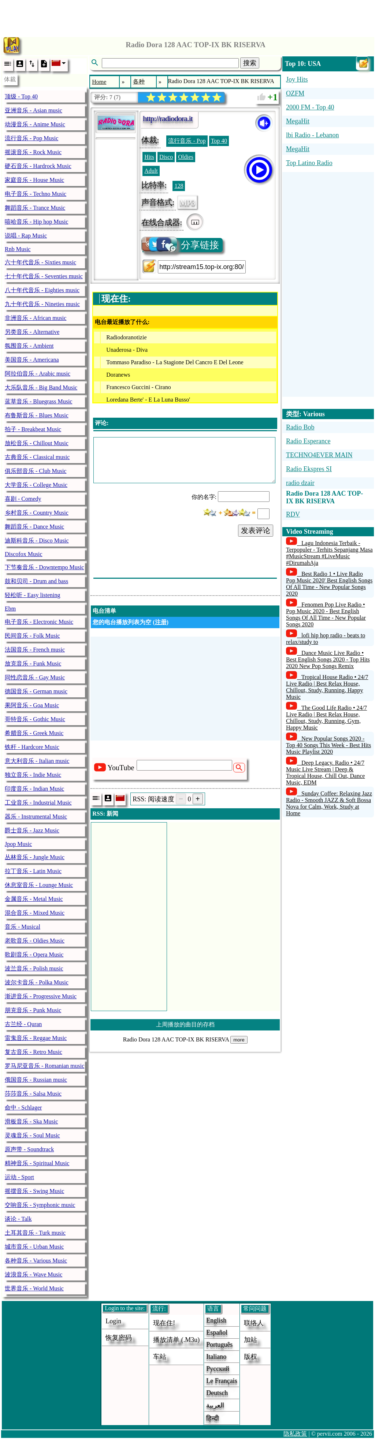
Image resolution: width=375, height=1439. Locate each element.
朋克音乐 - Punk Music (33, 1010)
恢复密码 (118, 1337)
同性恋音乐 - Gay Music (35, 677)
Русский (217, 1368)
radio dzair (300, 482)
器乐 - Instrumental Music (36, 816)
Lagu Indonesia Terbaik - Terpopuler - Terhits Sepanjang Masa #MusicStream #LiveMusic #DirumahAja (329, 553)
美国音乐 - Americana (32, 360)
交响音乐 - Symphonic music (40, 1205)
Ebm (10, 608)
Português (219, 1344)
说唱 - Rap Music (26, 235)
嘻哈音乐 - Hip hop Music (36, 222)
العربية (215, 1405)
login (113, 1321)
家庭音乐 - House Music (34, 180)
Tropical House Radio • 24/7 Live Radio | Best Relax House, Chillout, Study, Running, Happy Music (327, 687)
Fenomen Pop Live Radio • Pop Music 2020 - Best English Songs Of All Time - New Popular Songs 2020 (326, 614)
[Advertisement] (187, 16)
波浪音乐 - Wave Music (33, 1274)
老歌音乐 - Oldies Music (34, 940)
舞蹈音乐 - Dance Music (34, 526)
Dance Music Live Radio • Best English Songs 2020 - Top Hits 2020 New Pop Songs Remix (328, 659)
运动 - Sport (19, 1177)
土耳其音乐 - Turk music (35, 1233)
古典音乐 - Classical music (37, 457)
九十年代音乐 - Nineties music (42, 304)
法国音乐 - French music (35, 649)
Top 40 (219, 141)
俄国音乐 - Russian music (36, 1080)
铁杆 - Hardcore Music (32, 747)
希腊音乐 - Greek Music (34, 733)
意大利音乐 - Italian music (37, 761)
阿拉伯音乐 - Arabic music (37, 373)
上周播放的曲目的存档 (185, 1024)
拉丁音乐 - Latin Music (33, 871)
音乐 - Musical (22, 927)
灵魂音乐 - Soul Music (32, 1135)
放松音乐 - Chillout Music (36, 443)
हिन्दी (212, 1418)
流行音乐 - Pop (186, 141)
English (216, 1320)
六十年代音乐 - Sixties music (40, 262)
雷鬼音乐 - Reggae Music (36, 1038)
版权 (250, 1356)
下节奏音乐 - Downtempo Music (44, 567)
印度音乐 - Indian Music (34, 789)
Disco (166, 157)
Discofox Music (23, 554)
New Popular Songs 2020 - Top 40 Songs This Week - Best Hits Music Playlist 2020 (328, 745)
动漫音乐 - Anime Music (35, 124)
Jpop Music (18, 844)
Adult (150, 171)
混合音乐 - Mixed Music (34, 913)
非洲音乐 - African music (35, 318)
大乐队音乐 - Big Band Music (41, 387)
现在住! (164, 1323)
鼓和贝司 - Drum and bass (36, 581)
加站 (250, 1339)
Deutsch (217, 1393)
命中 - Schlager (23, 1107)
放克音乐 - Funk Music (33, 663)
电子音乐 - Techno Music (35, 194)
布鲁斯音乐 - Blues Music (36, 415)
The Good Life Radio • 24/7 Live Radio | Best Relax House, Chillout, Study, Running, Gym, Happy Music (326, 718)
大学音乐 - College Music (36, 485)
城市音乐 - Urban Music (34, 1247)
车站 (159, 1356)
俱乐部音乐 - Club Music (35, 471)
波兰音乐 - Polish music (34, 968)
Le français (221, 1380)
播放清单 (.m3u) (176, 1339)
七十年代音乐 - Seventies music (44, 276)
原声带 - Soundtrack (29, 1149)
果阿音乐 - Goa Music (32, 705)
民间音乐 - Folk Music (32, 636)
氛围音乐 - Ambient (29, 346)
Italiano (216, 1356)
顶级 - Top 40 (21, 96)
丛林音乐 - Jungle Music (34, 857)
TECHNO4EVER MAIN (319, 455)
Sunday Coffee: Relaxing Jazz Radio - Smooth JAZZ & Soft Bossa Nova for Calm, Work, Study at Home (329, 803)
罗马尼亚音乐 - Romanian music (44, 1066)
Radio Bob (300, 427)
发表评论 (255, 530)
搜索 (249, 63)
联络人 (254, 1323)
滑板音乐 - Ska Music (31, 1121)
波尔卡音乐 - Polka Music (36, 982)
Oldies (185, 157)
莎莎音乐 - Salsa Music (33, 1094)
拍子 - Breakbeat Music (33, 429)
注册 (161, 622)
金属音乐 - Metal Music (34, 899)
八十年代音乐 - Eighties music (42, 290)
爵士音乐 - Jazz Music (32, 830)
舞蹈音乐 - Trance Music (35, 208)
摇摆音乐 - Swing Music (34, 1191)
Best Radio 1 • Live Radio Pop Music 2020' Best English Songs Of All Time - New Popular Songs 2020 (329, 584)
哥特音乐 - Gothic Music (35, 719)
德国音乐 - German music (36, 691)
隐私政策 (295, 1434)
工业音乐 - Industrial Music (38, 802)
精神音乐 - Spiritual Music (37, 1163)
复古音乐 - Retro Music (33, 1052)
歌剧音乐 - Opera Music (34, 954)
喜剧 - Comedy (23, 499)
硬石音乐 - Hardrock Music (38, 166)
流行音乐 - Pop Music (31, 138)
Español (216, 1332)
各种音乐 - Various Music (36, 1260)
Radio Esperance (308, 441)
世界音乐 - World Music (34, 1288)
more (238, 1040)
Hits (149, 157)
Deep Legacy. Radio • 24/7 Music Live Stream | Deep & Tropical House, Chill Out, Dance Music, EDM (325, 773)
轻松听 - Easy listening (32, 595)
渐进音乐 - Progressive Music (41, 996)
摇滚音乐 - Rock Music (33, 152)
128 (178, 186)
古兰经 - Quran (23, 1024)
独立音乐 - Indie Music (33, 775)
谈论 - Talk (18, 1219)
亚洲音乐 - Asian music (33, 110)
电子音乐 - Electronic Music (39, 622)
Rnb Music (18, 249)
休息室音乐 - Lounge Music (39, 885)
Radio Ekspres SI (309, 469)
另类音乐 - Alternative (32, 332)
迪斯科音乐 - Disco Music (37, 540)
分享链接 (180, 245)
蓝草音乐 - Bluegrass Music (38, 401)
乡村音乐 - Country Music (36, 513)
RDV (293, 514)
